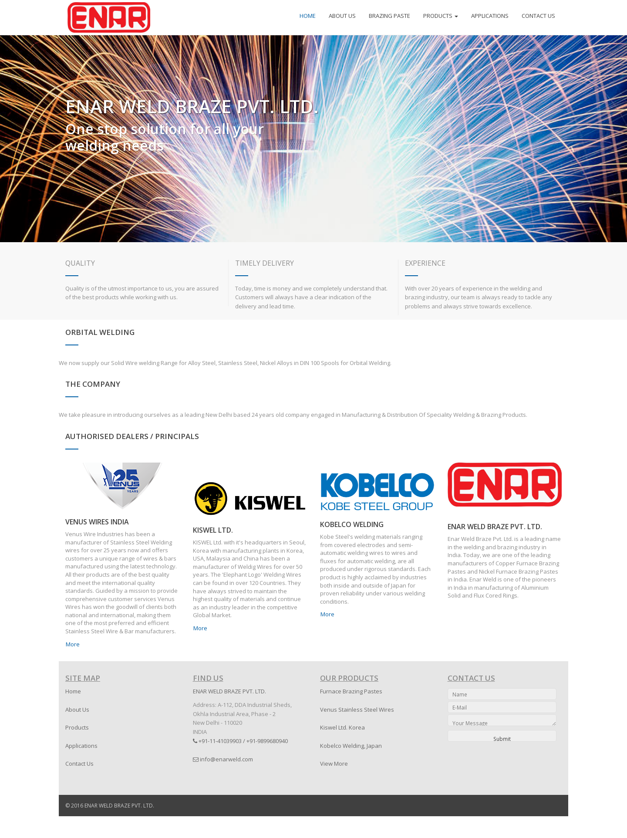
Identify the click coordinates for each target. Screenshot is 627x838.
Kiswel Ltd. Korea (342, 727)
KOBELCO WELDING (352, 524)
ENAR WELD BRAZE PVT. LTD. (495, 526)
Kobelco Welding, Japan (351, 746)
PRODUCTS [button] (440, 16)
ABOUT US (342, 16)
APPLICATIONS (490, 16)
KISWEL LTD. (213, 530)
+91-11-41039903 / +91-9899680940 (240, 741)
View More (334, 763)
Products (77, 727)
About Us (77, 709)
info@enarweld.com (223, 759)
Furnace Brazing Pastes (351, 691)
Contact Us (79, 763)
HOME (308, 16)
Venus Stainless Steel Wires (357, 709)
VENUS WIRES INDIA (97, 522)
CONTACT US (538, 16)
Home (73, 691)
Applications (81, 746)
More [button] (73, 644)
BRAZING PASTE (389, 16)
